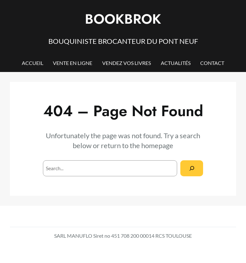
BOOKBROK (123, 19)
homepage (157, 145)
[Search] (191, 168)
